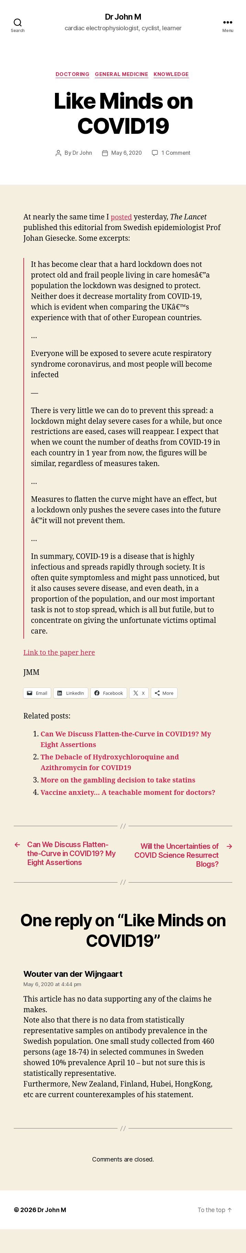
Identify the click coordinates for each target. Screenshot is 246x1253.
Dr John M (123, 17)
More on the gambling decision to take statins (123, 781)
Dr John (81, 154)
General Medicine (122, 76)
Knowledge (174, 76)
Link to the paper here (61, 654)
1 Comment (176, 154)
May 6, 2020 (126, 154)
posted (122, 218)
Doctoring (71, 76)
